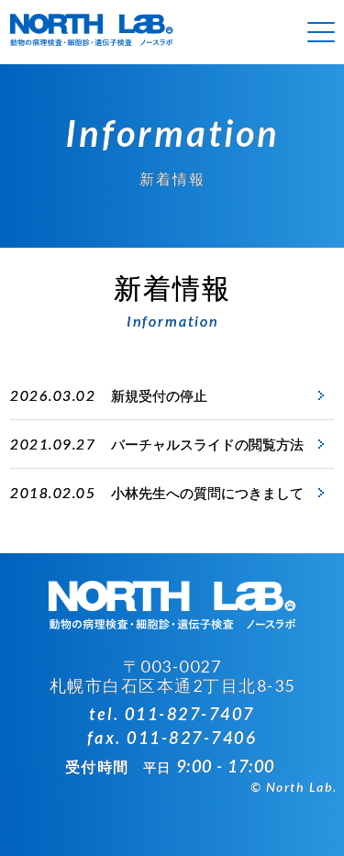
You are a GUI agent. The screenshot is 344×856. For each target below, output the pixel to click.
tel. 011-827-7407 (172, 714)
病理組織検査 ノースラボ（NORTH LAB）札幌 (91, 32)
